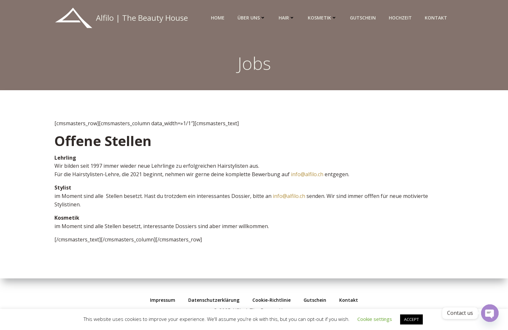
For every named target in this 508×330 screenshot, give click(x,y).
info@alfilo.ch (307, 174)
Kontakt (436, 18)
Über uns (251, 18)
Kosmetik (322, 18)
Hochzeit (400, 18)
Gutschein (363, 18)
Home (218, 18)
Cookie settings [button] (374, 319)
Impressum (162, 300)
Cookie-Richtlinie (271, 300)
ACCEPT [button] (411, 319)
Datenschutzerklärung (213, 300)
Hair (287, 18)
